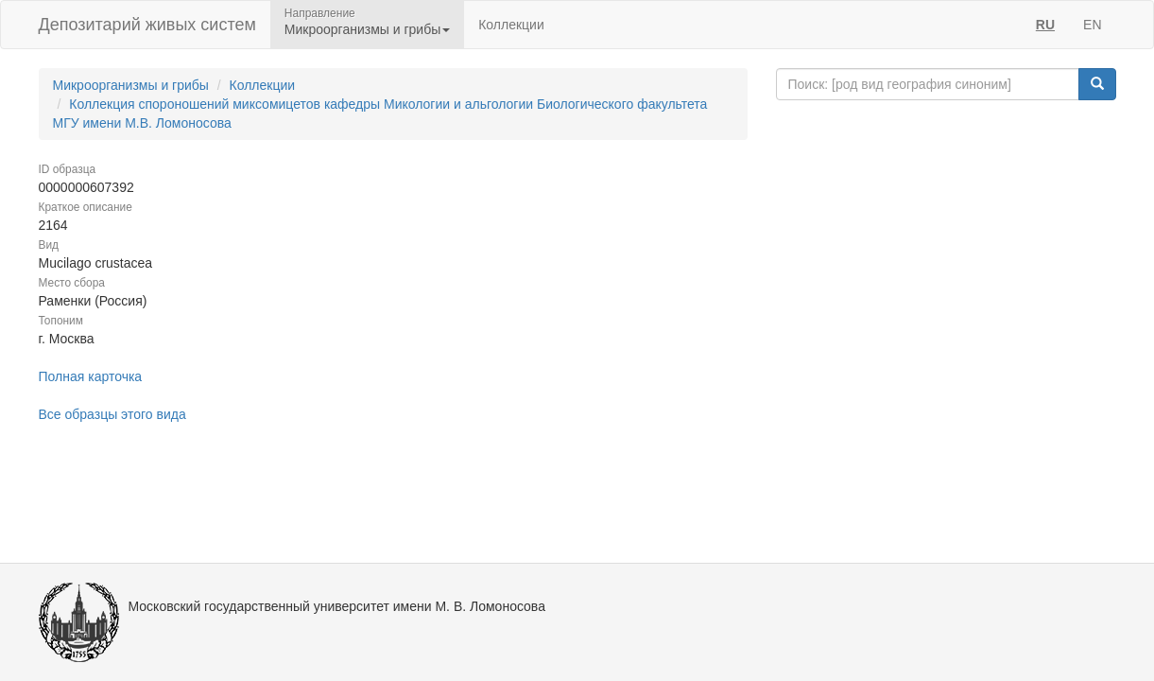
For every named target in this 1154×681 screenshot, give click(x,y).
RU (1045, 24)
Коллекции (511, 24)
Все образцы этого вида (112, 414)
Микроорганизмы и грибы (131, 85)
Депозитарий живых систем (147, 24)
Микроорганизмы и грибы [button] (367, 29)
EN (1092, 24)
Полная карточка (91, 376)
